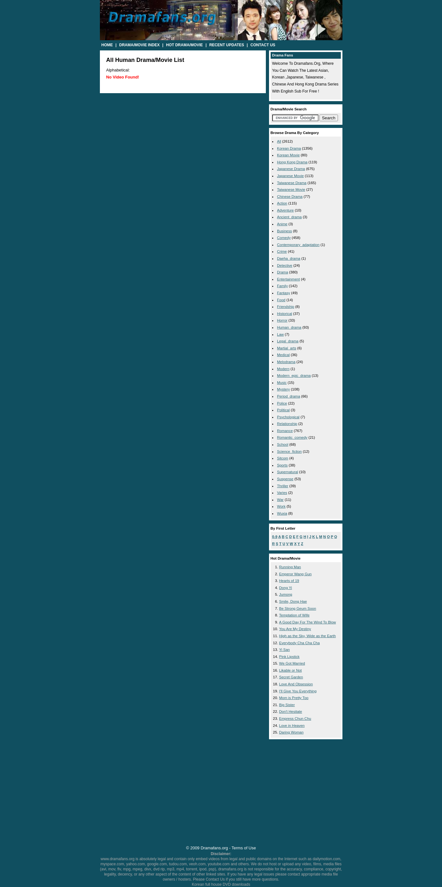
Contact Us (263, 45)
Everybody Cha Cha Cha (299, 643)
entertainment (288, 279)
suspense (285, 479)
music (282, 382)
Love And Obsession (296, 684)
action (282, 203)
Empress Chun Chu (295, 718)
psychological (288, 417)
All (279, 141)
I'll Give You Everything (298, 691)
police (282, 403)
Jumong (285, 594)
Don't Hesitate (290, 711)
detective (284, 265)
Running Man (290, 567)
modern (283, 369)
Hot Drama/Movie (184, 45)
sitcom (282, 458)
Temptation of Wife (294, 615)
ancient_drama (289, 217)
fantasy (283, 293)
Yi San (284, 650)
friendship (285, 307)
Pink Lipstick (289, 657)
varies (282, 493)
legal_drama (287, 341)
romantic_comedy (292, 437)
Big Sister (287, 705)
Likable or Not (290, 670)
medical (283, 355)
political (283, 410)
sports (282, 465)
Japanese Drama (291, 169)
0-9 (275, 537)
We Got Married (292, 663)
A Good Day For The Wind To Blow (307, 622)
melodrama (286, 362)
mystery (283, 389)
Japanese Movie (290, 176)
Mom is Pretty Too (294, 698)
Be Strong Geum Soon (297, 608)
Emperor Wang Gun (295, 574)
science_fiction (289, 451)
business (284, 231)
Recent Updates (226, 45)
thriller (282, 486)
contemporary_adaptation (298, 245)
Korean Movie (288, 155)
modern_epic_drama (294, 375)
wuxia (282, 513)
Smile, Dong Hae (293, 601)
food (281, 300)
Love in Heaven (292, 725)
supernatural (287, 472)
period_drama (288, 396)
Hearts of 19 (289, 581)
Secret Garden (291, 677)
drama (282, 272)
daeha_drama (288, 258)
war (280, 500)
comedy (284, 238)
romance (285, 431)
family (282, 286)
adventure (285, 210)
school (282, 444)
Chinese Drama (290, 196)
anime (282, 224)
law (280, 334)
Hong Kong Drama (292, 162)
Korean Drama (289, 148)
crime (282, 251)
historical (284, 314)
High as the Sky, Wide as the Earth (307, 636)
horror (282, 320)
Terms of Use (244, 848)
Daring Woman (291, 732)
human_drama (289, 327)
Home (107, 45)
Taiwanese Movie (291, 189)
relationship (287, 424)
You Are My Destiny (295, 629)
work (281, 506)
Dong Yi (285, 588)
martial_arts (286, 348)
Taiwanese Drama (291, 183)
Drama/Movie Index (139, 45)
